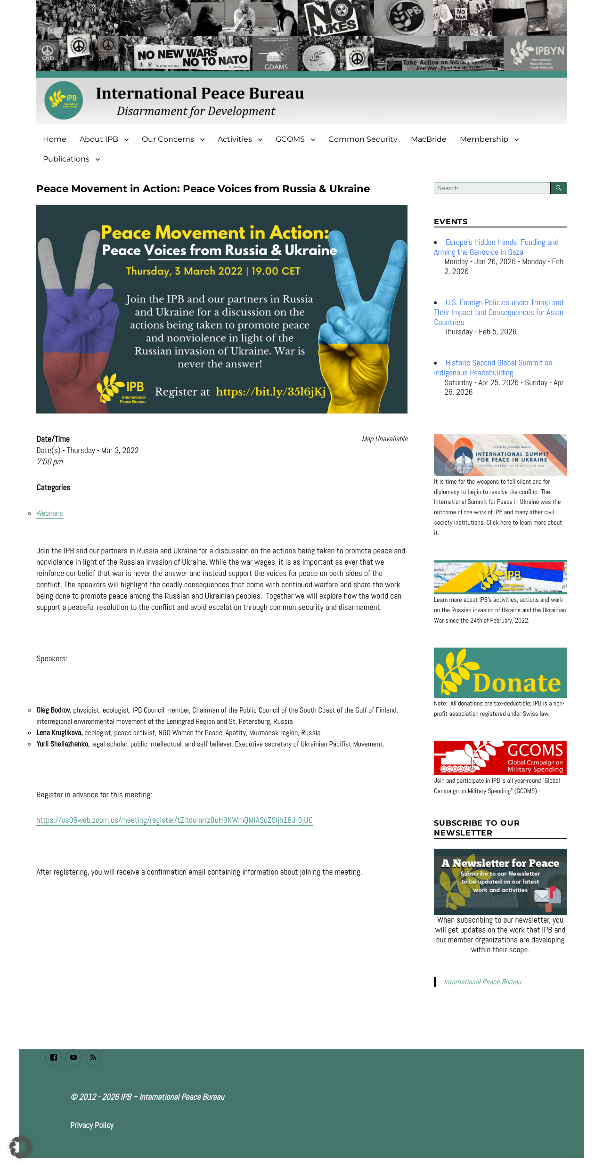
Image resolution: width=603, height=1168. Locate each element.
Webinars (49, 513)
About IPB (99, 139)
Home (54, 139)
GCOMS (290, 139)
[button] (20, 1147)
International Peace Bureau (482, 982)
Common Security (363, 139)
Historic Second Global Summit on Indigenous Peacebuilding (493, 367)
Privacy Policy (92, 1125)
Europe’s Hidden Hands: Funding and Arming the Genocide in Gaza (496, 247)
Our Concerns (168, 139)
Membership (484, 139)
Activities (235, 139)
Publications (66, 158)
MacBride (429, 139)
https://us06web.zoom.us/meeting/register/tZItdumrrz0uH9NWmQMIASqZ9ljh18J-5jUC (174, 820)
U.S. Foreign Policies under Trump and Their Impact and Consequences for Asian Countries (498, 312)
